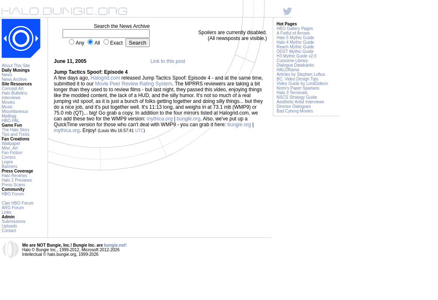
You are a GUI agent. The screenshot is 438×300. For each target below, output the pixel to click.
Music (7, 107)
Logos (7, 162)
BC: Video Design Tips (297, 79)
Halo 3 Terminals (292, 92)
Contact (9, 230)
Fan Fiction (12, 152)
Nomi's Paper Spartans (298, 88)
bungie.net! (115, 245)
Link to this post (167, 61)
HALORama (288, 70)
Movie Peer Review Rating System (133, 84)
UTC (139, 130)
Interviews (11, 97)
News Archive (14, 79)
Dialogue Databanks (295, 65)
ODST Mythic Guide (295, 51)
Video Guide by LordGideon (302, 83)
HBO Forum (13, 194)
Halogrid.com (105, 78)
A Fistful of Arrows (293, 33)
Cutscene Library (292, 60)
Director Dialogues (294, 106)
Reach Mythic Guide (295, 47)
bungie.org (189, 119)
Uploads (9, 226)
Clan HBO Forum (18, 203)
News (7, 74)
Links (6, 212)
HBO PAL (11, 120)
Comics (8, 157)
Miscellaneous (15, 111)
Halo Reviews (14, 175)
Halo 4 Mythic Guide (295, 42)
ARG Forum (13, 207)
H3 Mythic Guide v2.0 (297, 56)
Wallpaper (11, 143)
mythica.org (160, 119)
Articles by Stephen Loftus (301, 74)
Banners (9, 166)
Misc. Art (10, 148)
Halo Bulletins (14, 93)
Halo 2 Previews (17, 180)
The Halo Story (16, 130)
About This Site (16, 65)
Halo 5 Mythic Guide (295, 37)
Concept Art (12, 88)
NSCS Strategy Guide (297, 97)
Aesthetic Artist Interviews (300, 102)
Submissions (13, 221)
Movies (8, 102)
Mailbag (9, 116)
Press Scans (13, 184)
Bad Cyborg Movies (295, 111)
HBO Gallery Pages (295, 28)
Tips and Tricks (16, 134)
